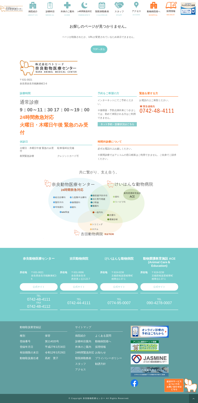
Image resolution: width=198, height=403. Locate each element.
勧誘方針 (100, 363)
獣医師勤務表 (83, 358)
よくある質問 (103, 335)
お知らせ (100, 352)
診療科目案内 (83, 341)
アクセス (80, 369)
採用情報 (100, 346)
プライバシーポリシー (108, 358)
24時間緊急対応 (84, 352)
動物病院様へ (103, 341)
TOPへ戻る (99, 49)
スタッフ (80, 363)
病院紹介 (80, 335)
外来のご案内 (83, 346)
